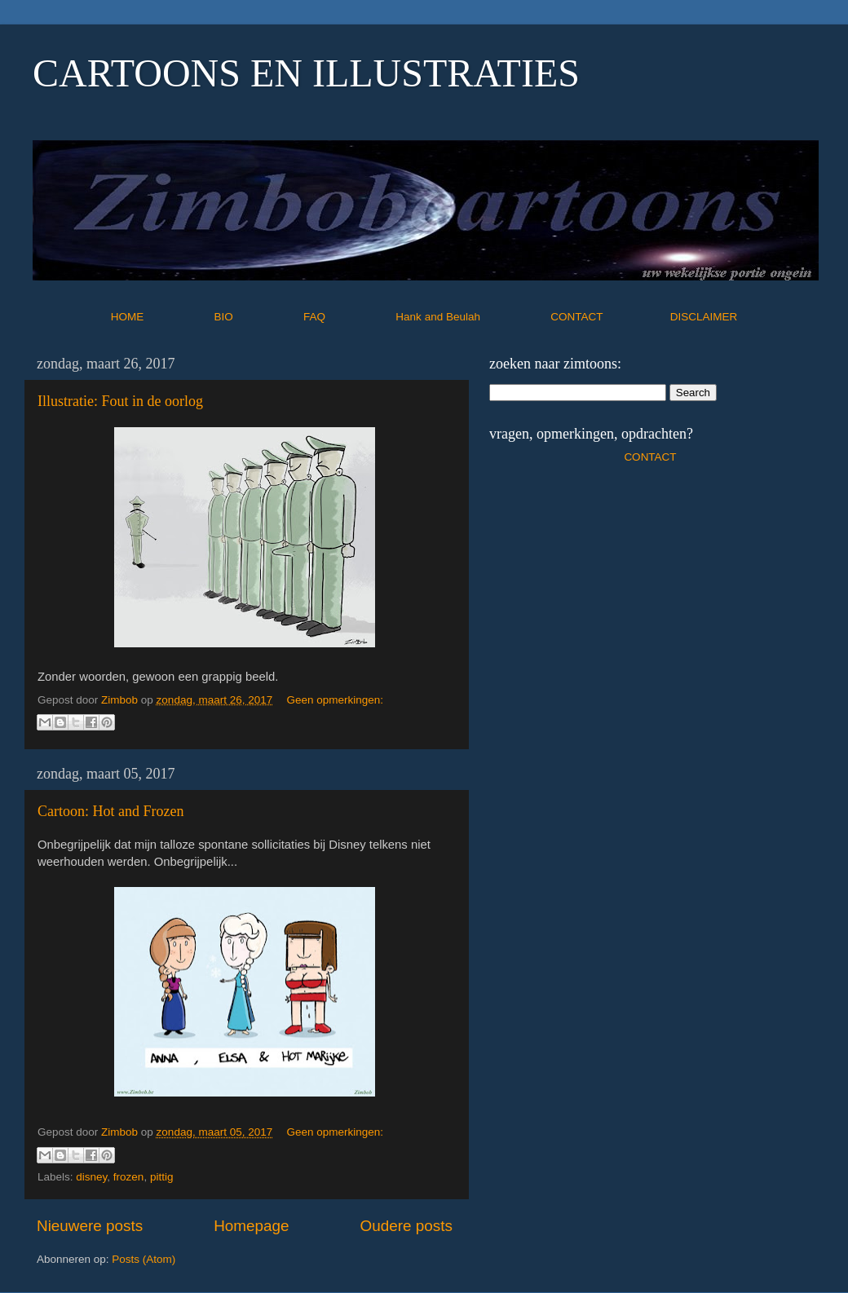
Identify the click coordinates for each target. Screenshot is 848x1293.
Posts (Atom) (143, 1259)
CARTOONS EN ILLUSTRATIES (306, 73)
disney (91, 1177)
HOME (161, 317)
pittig (162, 1177)
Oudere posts (406, 1225)
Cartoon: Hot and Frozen (110, 811)
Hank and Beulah (471, 317)
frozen (128, 1177)
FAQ (348, 317)
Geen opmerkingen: (334, 700)
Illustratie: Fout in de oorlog (120, 401)
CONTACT (610, 317)
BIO (257, 317)
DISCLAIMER (704, 317)
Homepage (251, 1225)
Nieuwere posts (90, 1225)
